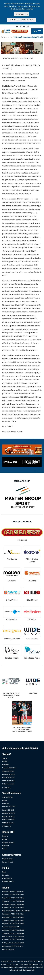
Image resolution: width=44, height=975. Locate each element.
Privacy (3, 964)
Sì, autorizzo (21, 14)
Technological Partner (12, 639)
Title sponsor (22, 540)
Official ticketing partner (32, 560)
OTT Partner (32, 619)
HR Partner (32, 581)
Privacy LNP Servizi (12, 964)
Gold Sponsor (12, 559)
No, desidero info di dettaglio (21, 20)
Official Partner (11, 600)
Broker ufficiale (32, 639)
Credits (41, 964)
